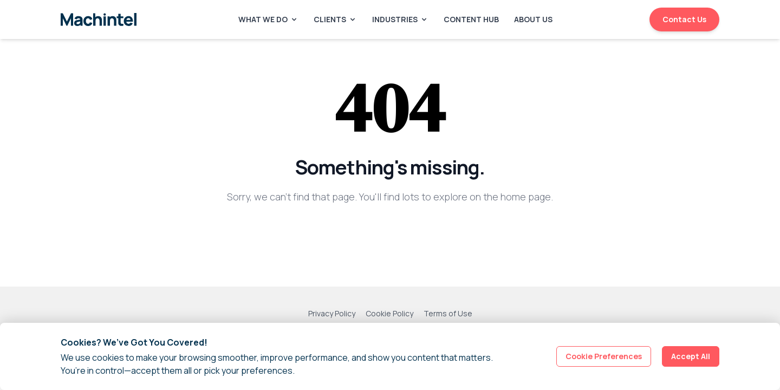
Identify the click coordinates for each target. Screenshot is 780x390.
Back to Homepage (390, 232)
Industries (400, 19)
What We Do (268, 19)
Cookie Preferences (604, 356)
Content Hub (471, 19)
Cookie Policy (389, 313)
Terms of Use (448, 313)
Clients (335, 19)
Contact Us (684, 19)
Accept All (690, 356)
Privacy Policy (331, 313)
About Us (533, 19)
